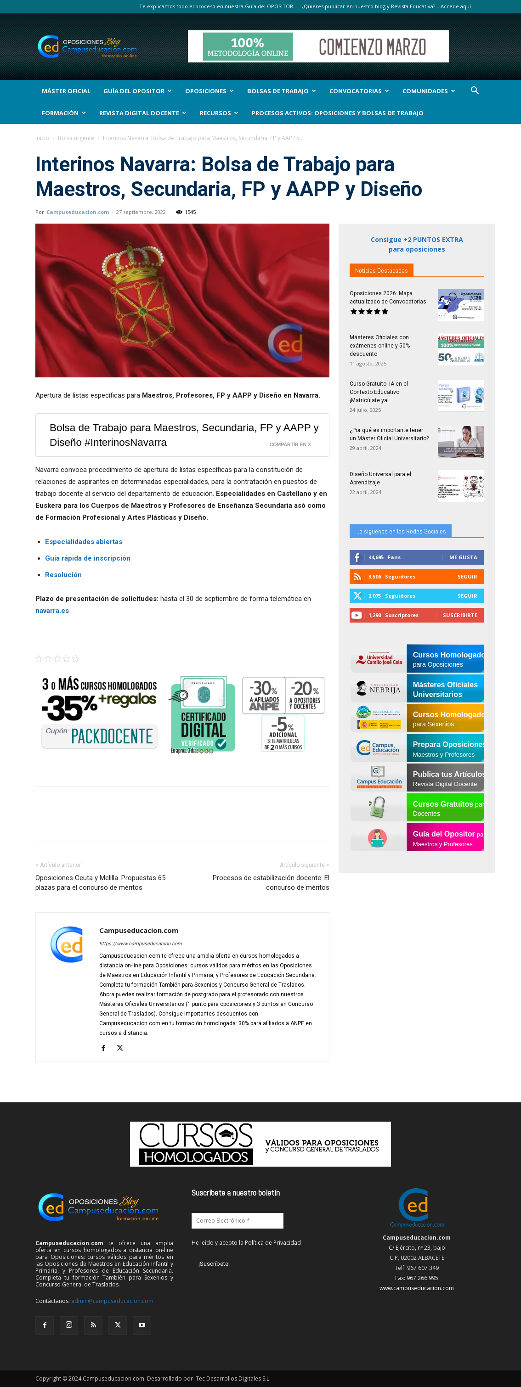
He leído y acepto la (246, 1243)
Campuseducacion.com (77, 211)
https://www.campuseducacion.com (140, 944)
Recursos (219, 113)
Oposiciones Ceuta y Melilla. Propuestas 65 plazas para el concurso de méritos (100, 883)
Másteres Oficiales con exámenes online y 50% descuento (380, 345)
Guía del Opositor (137, 91)
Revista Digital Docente (143, 113)
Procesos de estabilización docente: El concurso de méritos (271, 883)
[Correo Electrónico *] (237, 1221)
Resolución (63, 575)
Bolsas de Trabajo (281, 91)
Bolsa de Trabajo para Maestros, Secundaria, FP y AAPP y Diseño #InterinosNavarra (184, 435)
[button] (475, 91)
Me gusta (463, 557)
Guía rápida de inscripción (87, 558)
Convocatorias (359, 91)
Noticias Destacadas (381, 270)
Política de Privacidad (273, 1243)
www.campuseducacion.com (416, 1288)
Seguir (467, 576)
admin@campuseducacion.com (112, 1301)
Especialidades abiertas (83, 542)
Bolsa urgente (76, 138)
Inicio (42, 138)
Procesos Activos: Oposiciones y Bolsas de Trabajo (338, 113)
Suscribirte (460, 615)
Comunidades (428, 91)
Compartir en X (290, 444)
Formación (64, 113)
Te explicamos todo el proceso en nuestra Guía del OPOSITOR (216, 6)
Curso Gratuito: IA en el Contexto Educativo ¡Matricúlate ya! (379, 392)
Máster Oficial (66, 91)
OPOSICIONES (209, 91)
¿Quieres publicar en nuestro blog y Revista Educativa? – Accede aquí (386, 6)
